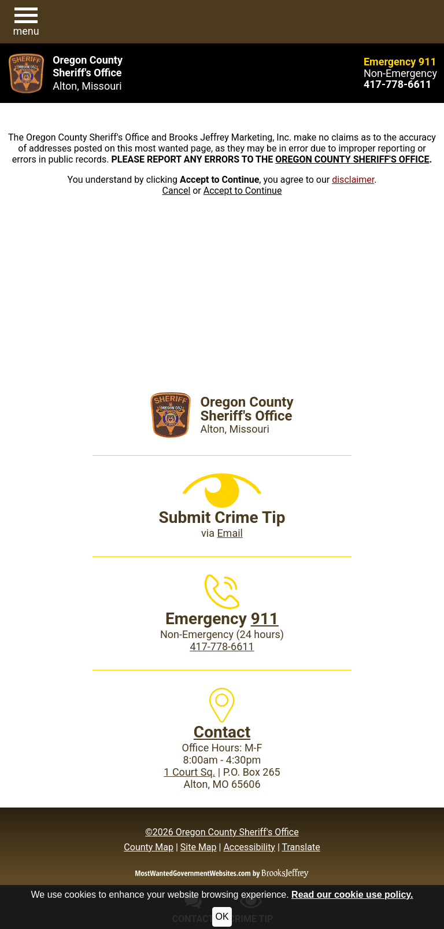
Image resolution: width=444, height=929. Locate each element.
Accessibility (249, 847)
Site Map (198, 847)
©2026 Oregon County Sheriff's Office (221, 832)
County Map (148, 847)
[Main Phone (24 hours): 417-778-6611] (397, 84)
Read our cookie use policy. (352, 894)
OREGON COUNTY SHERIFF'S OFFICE (352, 159)
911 (265, 618)
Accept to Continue (243, 190)
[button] (26, 22)
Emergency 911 (400, 62)
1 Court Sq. (189, 772)
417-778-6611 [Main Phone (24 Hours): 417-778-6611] (222, 646)
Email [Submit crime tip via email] (230, 533)
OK (221, 916)
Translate (301, 847)
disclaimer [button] (353, 179)
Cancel (176, 190)
